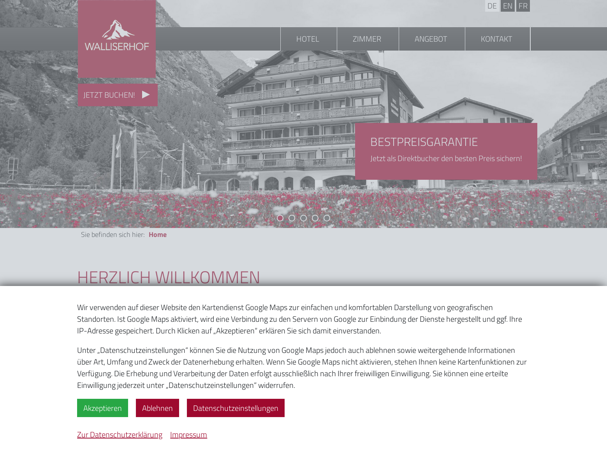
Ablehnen (157, 408)
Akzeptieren (102, 408)
